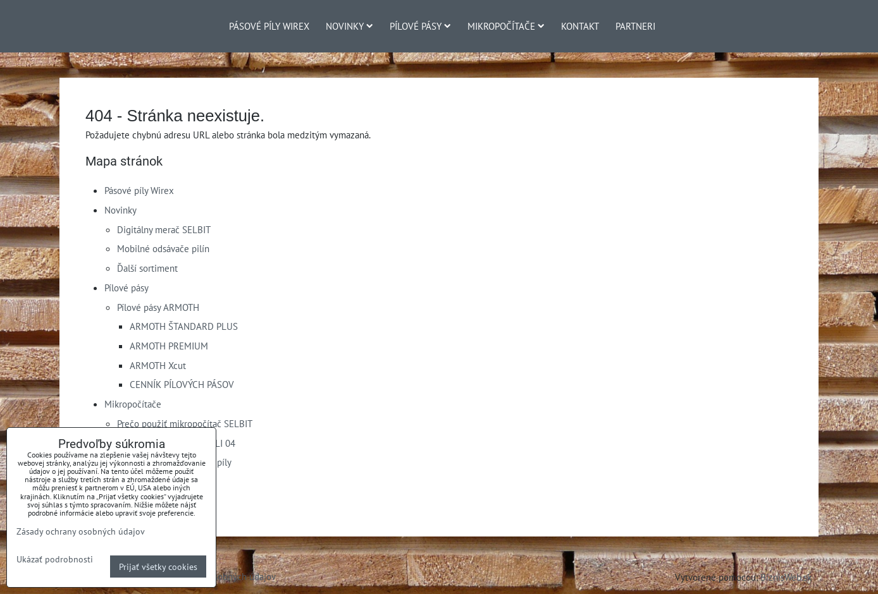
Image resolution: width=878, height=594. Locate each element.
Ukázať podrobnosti (54, 559)
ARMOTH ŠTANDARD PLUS (184, 326)
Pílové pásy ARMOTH (158, 307)
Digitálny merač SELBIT (164, 229)
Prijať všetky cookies (158, 567)
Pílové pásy (420, 26)
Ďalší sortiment (147, 268)
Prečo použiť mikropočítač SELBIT (184, 423)
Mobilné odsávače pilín (163, 248)
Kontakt (580, 26)
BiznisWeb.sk (786, 577)
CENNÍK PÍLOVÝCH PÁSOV (182, 384)
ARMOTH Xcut (158, 365)
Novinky (349, 26)
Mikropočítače (506, 26)
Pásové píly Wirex (269, 26)
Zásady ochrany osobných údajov (80, 531)
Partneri (635, 26)
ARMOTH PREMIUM (169, 345)
